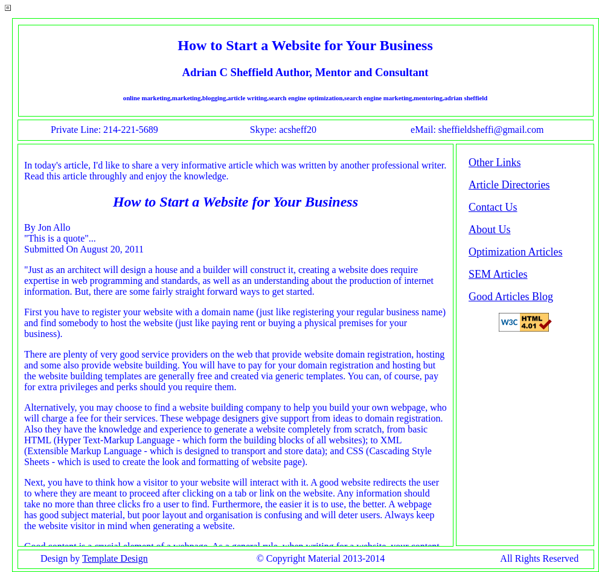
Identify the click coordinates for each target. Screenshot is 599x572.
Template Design (115, 558)
